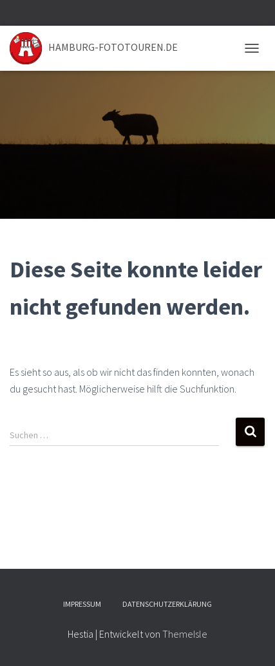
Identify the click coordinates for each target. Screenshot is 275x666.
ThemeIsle (184, 633)
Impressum (82, 604)
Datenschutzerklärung (167, 604)
